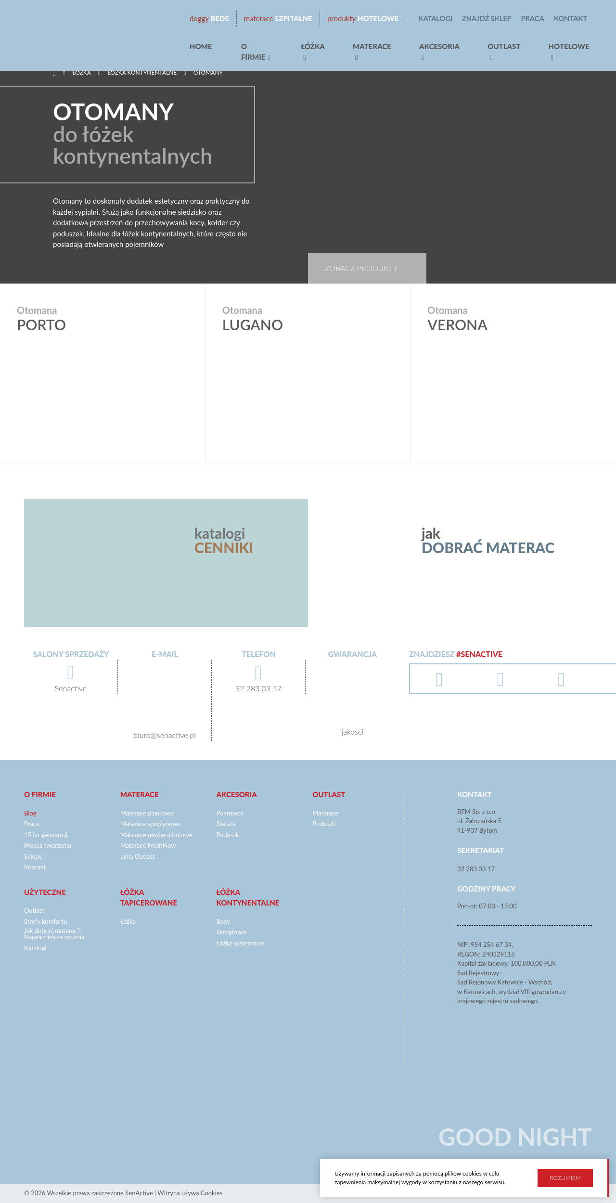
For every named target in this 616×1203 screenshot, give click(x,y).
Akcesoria (439, 46)
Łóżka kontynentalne (142, 72)
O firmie (253, 52)
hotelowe (568, 46)
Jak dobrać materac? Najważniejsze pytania (54, 934)
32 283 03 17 (476, 869)
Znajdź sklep (487, 18)
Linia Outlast (137, 856)
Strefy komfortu (45, 921)
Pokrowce (230, 813)
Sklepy (33, 856)
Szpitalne (278, 18)
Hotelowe (362, 18)
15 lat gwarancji (45, 835)
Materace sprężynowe (150, 824)
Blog (30, 813)
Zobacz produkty (361, 267)
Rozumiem (565, 1176)
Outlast (504, 46)
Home (201, 46)
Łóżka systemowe (241, 943)
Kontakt (570, 18)
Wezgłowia (232, 932)
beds (209, 18)
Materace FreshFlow (148, 845)
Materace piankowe (147, 813)
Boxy (224, 921)
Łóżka (313, 46)
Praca (532, 18)
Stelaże (226, 824)
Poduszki (229, 835)
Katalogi (435, 18)
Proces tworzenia (47, 845)
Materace (372, 46)
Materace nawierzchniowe (156, 835)
